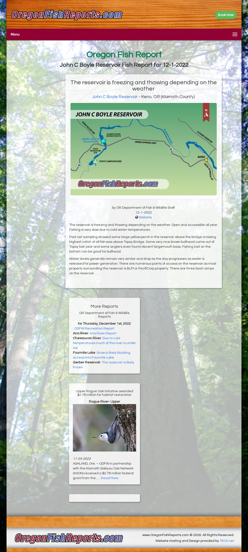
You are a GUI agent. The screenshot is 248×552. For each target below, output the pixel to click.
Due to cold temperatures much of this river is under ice (104, 343)
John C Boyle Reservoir (115, 96)
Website (145, 217)
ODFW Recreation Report (94, 328)
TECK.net (227, 541)
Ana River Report (103, 333)
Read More (109, 478)
